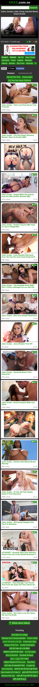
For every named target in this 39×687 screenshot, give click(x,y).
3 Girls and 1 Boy (29, 642)
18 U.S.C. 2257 (28, 685)
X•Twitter (11, 68)
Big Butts (29, 63)
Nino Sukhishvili (12, 655)
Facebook (20, 68)
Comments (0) (25, 73)
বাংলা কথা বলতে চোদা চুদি (12, 642)
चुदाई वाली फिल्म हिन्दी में (30, 672)
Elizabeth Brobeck (26, 655)
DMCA (18, 685)
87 (29, 42)
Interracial (5, 60)
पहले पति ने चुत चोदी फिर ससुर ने (27, 675)
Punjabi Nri (31, 665)
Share (4, 68)
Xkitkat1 (13, 57)
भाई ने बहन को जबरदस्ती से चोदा (14, 665)
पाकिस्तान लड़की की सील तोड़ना (13, 652)
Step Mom (31, 662)
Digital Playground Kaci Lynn (14, 662)
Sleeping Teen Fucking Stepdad (13, 638)
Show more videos (19, 623)
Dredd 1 (5, 57)
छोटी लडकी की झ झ (19, 679)
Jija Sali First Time (13, 77)
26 (35, 42)
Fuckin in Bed (32, 638)
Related (10, 73)
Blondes (12, 63)
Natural (4, 63)
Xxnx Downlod (7, 669)
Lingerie (20, 60)
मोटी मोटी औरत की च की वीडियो (20, 648)
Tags (13, 685)
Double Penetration (27, 645)
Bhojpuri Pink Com (11, 645)
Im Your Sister (30, 652)
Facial (13, 60)
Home (7, 685)
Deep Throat (30, 57)
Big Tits (21, 57)
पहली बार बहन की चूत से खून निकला (25, 669)
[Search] (15, 7)
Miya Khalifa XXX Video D (10, 672)
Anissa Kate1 (27, 77)
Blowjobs (28, 60)
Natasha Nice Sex (8, 675)
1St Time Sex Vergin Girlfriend (19, 80)
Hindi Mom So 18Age (19, 635)
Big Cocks (20, 63)
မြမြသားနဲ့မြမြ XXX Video (19, 659)
